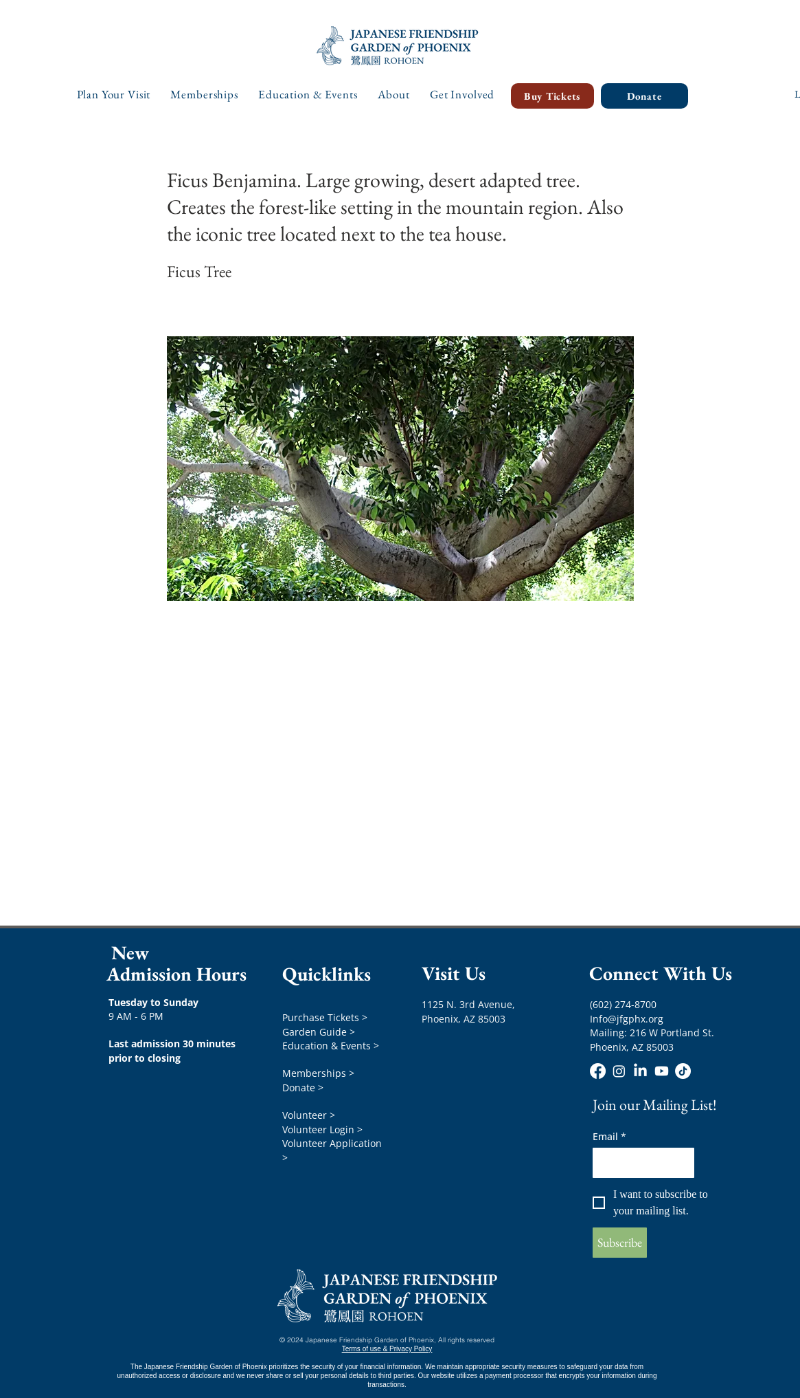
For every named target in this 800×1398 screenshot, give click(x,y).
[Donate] (644, 96)
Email (609, 1136)
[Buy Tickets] (552, 96)
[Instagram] (619, 1071)
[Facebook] (598, 1071)
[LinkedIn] (640, 1071)
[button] (114, 94)
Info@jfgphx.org (626, 1018)
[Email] (639, 1163)
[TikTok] (683, 1071)
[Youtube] (662, 1071)
